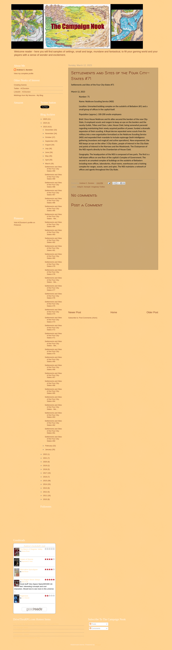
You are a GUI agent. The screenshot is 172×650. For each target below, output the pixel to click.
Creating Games (20, 85)
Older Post (152, 312)
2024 (45, 123)
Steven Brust (25, 551)
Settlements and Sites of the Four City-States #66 (53, 383)
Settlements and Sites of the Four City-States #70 (53, 351)
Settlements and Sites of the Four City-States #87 (53, 192)
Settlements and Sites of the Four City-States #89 (53, 177)
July (47, 149)
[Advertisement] (113, 290)
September (49, 141)
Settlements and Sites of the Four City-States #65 (53, 391)
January (48, 449)
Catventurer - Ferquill (21, 631)
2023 (45, 127)
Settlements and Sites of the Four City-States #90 (53, 169)
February (49, 446)
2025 (45, 119)
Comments (95, 628)
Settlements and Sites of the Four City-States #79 (53, 264)
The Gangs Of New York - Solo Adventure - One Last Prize (36, 624)
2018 (45, 469)
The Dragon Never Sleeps (30, 580)
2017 (45, 473)
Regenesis (24, 596)
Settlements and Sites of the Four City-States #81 (53, 248)
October (48, 137)
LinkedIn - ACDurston (22, 92)
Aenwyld (87, 187)
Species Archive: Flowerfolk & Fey (26, 638)
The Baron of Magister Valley (31, 549)
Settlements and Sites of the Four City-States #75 (53, 304)
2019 (45, 465)
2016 (45, 477)
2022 (45, 454)
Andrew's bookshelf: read (34, 546)
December (49, 130)
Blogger (98, 645)
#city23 (80, 187)
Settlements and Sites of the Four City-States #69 (53, 359)
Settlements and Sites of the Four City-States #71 (53, 335)
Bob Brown (25, 571)
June (47, 152)
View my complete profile (23, 73)
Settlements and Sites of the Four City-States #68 (53, 367)
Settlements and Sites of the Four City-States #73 (53, 320)
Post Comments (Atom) (88, 318)
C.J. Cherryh (25, 598)
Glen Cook (25, 582)
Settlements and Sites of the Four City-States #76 (53, 296)
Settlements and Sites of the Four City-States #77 (53, 288)
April (47, 160)
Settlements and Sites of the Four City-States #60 (53, 439)
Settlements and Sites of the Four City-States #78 (53, 272)
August (48, 145)
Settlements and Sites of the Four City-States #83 (53, 232)
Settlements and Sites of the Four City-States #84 (53, 224)
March (47, 164)
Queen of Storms (26, 559)
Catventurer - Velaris (21, 634)
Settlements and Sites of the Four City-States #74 (53, 312)
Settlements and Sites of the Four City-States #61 (53, 431)
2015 (45, 481)
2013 (45, 488)
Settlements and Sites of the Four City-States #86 (53, 200)
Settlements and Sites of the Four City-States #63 (53, 415)
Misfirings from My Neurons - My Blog (28, 95)
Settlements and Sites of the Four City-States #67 (53, 375)
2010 (45, 499)
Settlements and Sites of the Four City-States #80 (53, 256)
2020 (45, 462)
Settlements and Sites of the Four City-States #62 (53, 423)
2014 (45, 484)
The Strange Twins (20, 627)
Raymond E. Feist (27, 561)
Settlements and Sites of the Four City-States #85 (53, 208)
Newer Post (74, 312)
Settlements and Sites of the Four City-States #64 (53, 399)
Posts (93, 624)
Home (113, 312)
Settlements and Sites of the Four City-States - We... (53, 216)
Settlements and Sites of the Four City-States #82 (53, 240)
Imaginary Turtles (98, 187)
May (47, 156)
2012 (45, 492)
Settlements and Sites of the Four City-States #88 (53, 185)
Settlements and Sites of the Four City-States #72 (53, 327)
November (49, 133)
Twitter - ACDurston (21, 88)
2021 (45, 458)
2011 (45, 495)
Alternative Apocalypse (29, 569)
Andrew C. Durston (25, 70)
